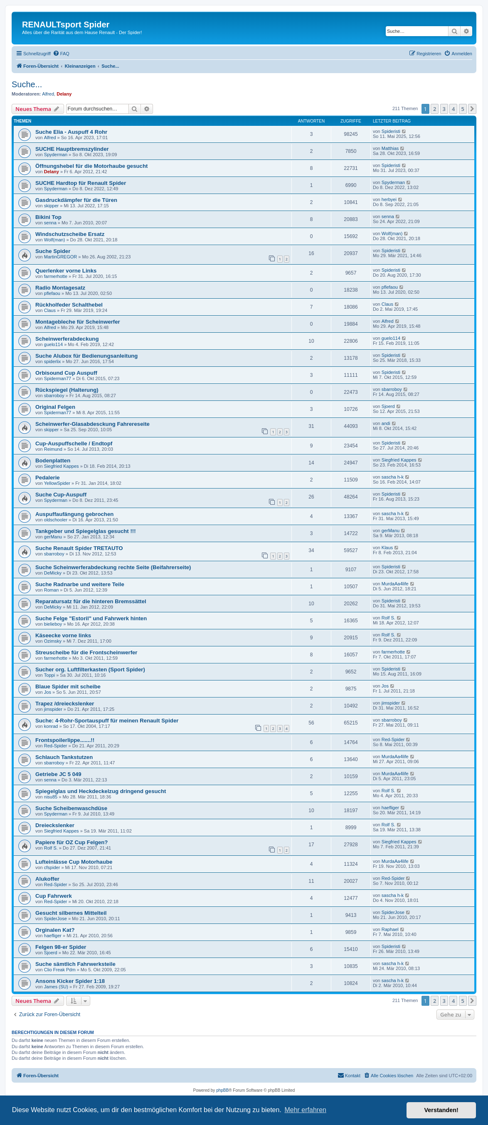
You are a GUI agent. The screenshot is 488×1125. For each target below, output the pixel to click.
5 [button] (462, 109)
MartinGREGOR (60, 256)
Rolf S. (388, 617)
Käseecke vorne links (63, 635)
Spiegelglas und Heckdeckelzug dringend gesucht (100, 791)
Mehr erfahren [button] (305, 1109)
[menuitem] (61, 54)
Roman (51, 589)
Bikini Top (48, 217)
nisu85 (50, 796)
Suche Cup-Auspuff (60, 494)
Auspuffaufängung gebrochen (74, 514)
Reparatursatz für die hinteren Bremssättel (90, 601)
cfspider (52, 867)
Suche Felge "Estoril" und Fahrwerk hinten (91, 618)
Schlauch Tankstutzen (64, 757)
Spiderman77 (57, 378)
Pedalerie (47, 477)
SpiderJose (55, 918)
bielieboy (53, 623)
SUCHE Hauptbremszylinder (72, 149)
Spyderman (55, 154)
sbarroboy (54, 395)
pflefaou (52, 293)
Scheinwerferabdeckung (67, 339)
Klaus (387, 547)
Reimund (53, 449)
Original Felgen (55, 407)
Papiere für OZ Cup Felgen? (71, 842)
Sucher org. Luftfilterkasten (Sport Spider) (90, 669)
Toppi (49, 675)
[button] (472, 109)
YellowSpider (57, 483)
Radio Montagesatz (60, 288)
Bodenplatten (52, 460)
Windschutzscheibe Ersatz (69, 234)
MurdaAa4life (395, 583)
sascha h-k (393, 476)
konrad (51, 726)
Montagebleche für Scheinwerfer (77, 322)
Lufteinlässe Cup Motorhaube (73, 862)
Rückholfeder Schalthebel (69, 305)
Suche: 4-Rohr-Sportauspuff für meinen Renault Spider (106, 720)
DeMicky (53, 572)
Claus (50, 310)
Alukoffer (47, 879)
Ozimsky (53, 641)
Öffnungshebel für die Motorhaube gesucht (91, 166)
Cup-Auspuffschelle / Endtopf (73, 443)
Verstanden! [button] (441, 1110)
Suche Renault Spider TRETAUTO (79, 548)
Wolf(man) (54, 239)
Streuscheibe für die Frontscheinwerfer (86, 652)
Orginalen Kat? (55, 930)
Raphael (390, 929)
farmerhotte (55, 276)
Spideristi (391, 131)
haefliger (390, 807)
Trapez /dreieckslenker (64, 703)
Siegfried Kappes (61, 466)
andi (386, 423)
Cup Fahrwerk (53, 896)
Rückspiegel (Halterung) (67, 390)
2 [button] (434, 109)
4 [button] (453, 109)
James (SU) (56, 986)
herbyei (389, 199)
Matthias (390, 148)
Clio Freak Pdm (60, 969)
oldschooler (55, 519)
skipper (51, 205)
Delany (64, 93)
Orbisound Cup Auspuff (66, 373)
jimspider (53, 709)
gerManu (53, 536)
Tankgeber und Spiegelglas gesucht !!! (85, 531)
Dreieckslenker (54, 825)
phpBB (222, 1090)
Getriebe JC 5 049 (58, 774)
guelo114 (53, 344)
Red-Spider (55, 745)
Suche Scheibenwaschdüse (71, 808)
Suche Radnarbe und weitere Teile (79, 584)
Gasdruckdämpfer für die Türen (76, 200)
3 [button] (444, 109)
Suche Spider (52, 251)
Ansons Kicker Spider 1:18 (70, 981)
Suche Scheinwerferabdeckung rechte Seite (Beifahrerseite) (113, 567)
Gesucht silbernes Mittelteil (70, 913)
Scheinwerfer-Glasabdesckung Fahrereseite (92, 424)
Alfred (48, 93)
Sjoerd (388, 406)
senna (50, 222)
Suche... (27, 84)
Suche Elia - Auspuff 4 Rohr (71, 132)
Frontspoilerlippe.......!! (64, 740)
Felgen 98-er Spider (60, 947)
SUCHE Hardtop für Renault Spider (80, 183)
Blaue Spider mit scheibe (68, 686)
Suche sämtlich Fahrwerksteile (75, 964)
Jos (47, 692)
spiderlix (52, 361)
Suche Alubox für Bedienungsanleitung (86, 356)
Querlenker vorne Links (65, 271)
